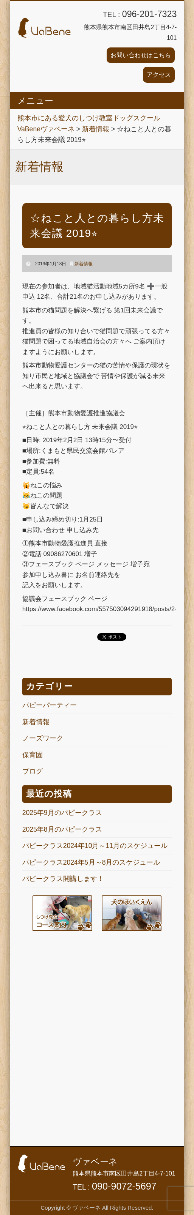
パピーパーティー (49, 705)
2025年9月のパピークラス (62, 812)
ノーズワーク (42, 738)
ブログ (32, 771)
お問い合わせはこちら (140, 55)
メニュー (35, 101)
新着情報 (83, 263)
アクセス (159, 74)
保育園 (32, 755)
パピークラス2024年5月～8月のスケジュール (91, 862)
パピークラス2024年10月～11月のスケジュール (95, 845)
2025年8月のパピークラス (62, 829)
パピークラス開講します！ (63, 878)
